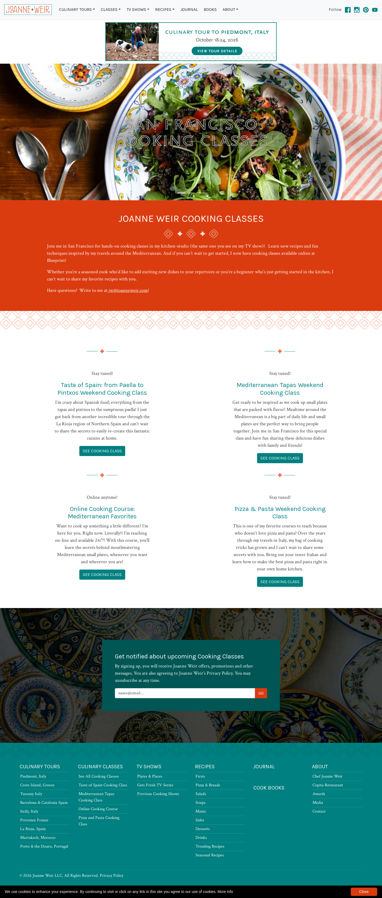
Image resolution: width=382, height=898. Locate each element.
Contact (318, 811)
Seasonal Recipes (210, 855)
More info (225, 892)
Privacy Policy (111, 875)
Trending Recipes (210, 846)
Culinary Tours (75, 9)
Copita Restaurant (327, 785)
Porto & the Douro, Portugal (44, 846)
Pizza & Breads (208, 785)
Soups (201, 802)
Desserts (203, 829)
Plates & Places (149, 776)
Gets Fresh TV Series (155, 785)
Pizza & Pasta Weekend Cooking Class (280, 512)
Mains (201, 811)
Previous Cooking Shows (158, 794)
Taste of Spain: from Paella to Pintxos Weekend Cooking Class (102, 388)
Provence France (34, 820)
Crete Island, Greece (37, 785)
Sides (200, 820)
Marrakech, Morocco (37, 837)
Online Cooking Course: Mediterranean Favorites (102, 512)
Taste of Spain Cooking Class (103, 785)
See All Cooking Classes (99, 776)
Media (317, 802)
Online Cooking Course (98, 809)
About (229, 9)
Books (210, 9)
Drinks (201, 837)
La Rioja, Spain (33, 829)
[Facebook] (348, 9)
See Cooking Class (102, 450)
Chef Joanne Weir (327, 776)
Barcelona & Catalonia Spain (44, 802)
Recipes (163, 9)
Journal (189, 9)
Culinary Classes (100, 766)
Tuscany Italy (31, 794)
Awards (318, 794)
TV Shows (136, 9)
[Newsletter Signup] (185, 693)
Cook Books (268, 788)
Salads (201, 794)
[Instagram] (357, 9)
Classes (109, 9)
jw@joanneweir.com (127, 290)
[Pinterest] (366, 9)
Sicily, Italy (29, 811)
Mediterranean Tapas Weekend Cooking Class (280, 388)
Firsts (200, 776)
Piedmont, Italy (33, 776)
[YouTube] (375, 9)
